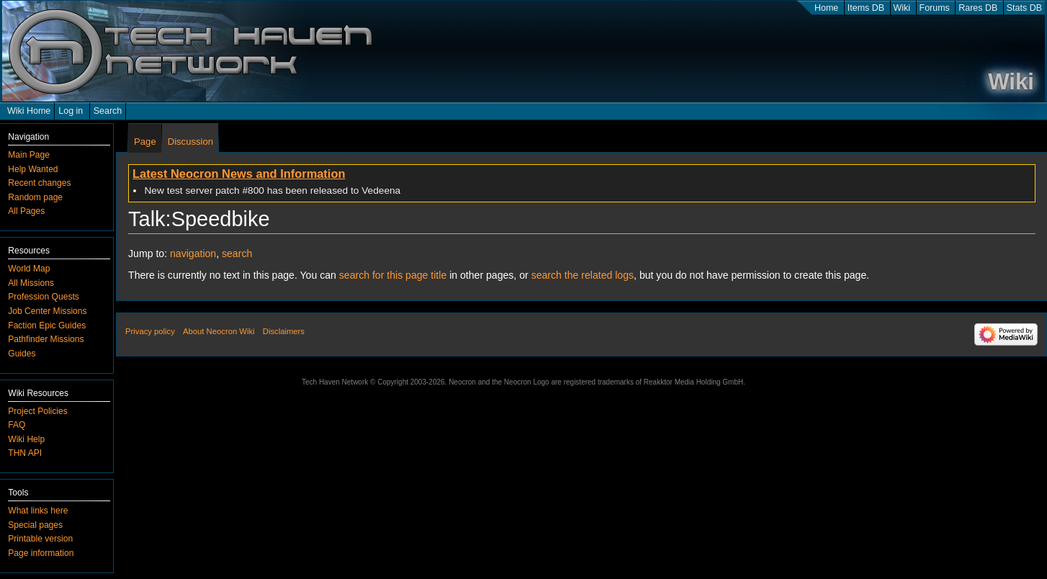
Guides (21, 354)
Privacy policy (150, 331)
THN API (25, 453)
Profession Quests (43, 297)
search (237, 253)
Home (826, 8)
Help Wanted (33, 169)
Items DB (866, 8)
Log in (70, 111)
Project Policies (37, 411)
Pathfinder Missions (46, 339)
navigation (193, 253)
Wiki (902, 8)
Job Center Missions (47, 311)
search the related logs (582, 275)
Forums (935, 8)
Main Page (29, 155)
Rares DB (977, 8)
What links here (38, 511)
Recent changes (39, 183)
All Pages (26, 211)
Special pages (35, 525)
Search (108, 111)
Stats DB (1024, 8)
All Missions (31, 283)
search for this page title (392, 275)
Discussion (190, 141)
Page (145, 141)
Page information (40, 553)
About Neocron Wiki (218, 331)
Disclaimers (284, 331)
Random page (35, 197)
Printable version (40, 539)
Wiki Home (28, 111)
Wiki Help (26, 439)
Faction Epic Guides (47, 325)
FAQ (16, 425)
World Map (29, 269)
